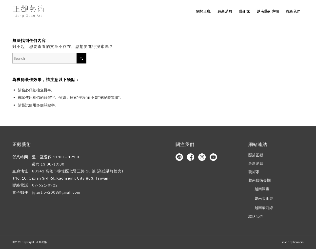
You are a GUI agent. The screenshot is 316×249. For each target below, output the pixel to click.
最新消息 (255, 163)
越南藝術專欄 (259, 180)
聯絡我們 (255, 216)
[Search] (49, 58)
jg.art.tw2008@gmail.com (56, 192)
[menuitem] (203, 11)
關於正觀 (255, 155)
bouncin (298, 242)
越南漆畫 (262, 189)
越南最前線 (264, 207)
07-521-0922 (45, 185)
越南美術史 (264, 198)
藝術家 (253, 171)
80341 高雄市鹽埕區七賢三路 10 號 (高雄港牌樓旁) (77, 171)
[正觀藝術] (29, 11)
